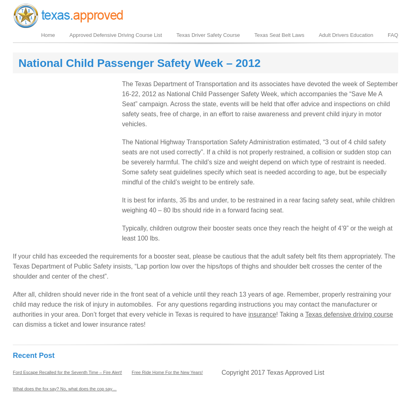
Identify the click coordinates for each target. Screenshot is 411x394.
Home (48, 35)
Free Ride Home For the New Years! (167, 372)
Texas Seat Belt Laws (279, 35)
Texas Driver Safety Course (208, 35)
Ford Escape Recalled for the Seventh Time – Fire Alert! (67, 372)
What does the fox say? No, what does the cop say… (65, 388)
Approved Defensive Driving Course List (115, 35)
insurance (262, 314)
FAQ (393, 35)
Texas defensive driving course (349, 314)
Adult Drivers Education (346, 35)
